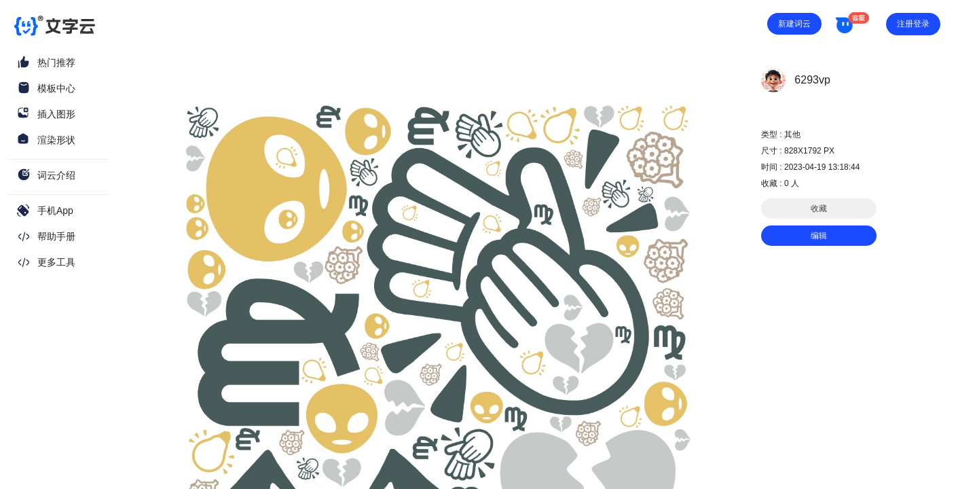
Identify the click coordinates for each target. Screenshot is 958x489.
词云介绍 (56, 175)
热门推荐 (56, 62)
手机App (55, 210)
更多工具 (56, 262)
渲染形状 (56, 139)
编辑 (819, 235)
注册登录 (913, 24)
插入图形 (56, 114)
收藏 (819, 208)
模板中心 (56, 88)
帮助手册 (56, 236)
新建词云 (794, 24)
